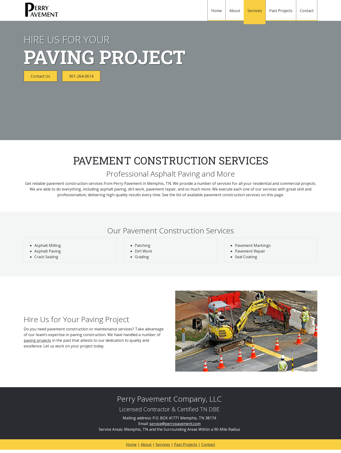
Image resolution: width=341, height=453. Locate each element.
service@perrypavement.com (175, 423)
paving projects (37, 340)
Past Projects (185, 444)
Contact (208, 444)
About (146, 444)
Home (131, 444)
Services (163, 444)
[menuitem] (216, 10)
